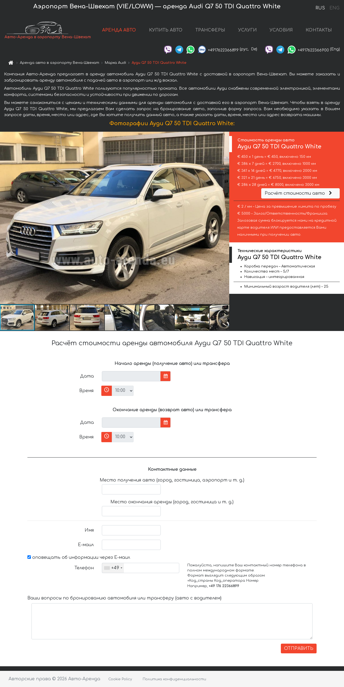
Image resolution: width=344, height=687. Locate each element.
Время (86, 390)
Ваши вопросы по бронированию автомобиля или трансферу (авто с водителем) (124, 598)
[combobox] (113, 568)
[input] (131, 376)
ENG (334, 8)
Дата (87, 376)
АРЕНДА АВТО (119, 30)
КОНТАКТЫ (319, 30)
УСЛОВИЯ (281, 30)
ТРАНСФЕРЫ (210, 30)
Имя (89, 530)
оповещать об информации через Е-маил (78, 557)
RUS (320, 8)
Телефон (84, 568)
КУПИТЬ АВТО (165, 30)
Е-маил (86, 544)
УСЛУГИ (247, 30)
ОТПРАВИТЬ (298, 648)
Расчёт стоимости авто (299, 193)
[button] (224, 218)
